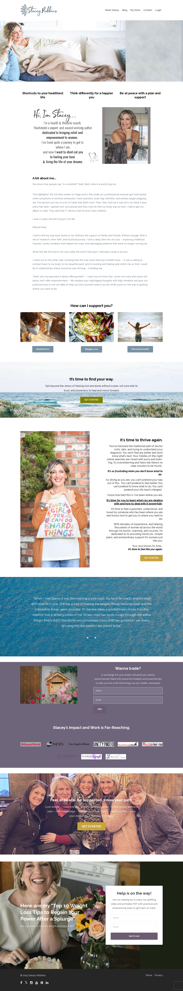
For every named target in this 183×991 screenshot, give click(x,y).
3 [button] (95, 637)
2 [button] (91, 637)
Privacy (159, 975)
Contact (147, 10)
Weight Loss (91, 349)
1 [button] (87, 637)
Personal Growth (140, 349)
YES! (99, 709)
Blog (124, 10)
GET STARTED (91, 400)
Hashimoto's (42, 349)
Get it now (134, 936)
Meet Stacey (112, 10)
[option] (91, 613)
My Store (135, 10)
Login (158, 10)
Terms (148, 975)
